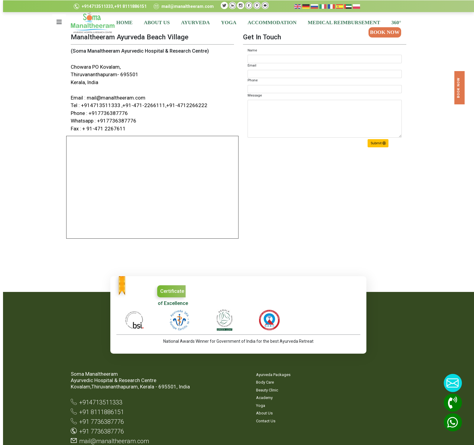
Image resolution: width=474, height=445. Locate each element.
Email (250, 65)
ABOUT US (155, 22)
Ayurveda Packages (201, 346)
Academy (192, 370)
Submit (376, 143)
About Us (192, 385)
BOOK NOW (383, 32)
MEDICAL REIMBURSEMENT (342, 22)
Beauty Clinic (195, 362)
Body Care (193, 354)
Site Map (249, 346)
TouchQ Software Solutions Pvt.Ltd (379, 433)
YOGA (227, 22)
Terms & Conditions (251, 371)
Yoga (188, 377)
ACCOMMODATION (270, 22)
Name (250, 50)
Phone (251, 80)
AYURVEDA (194, 22)
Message (253, 95)
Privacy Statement (250, 357)
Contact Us (193, 393)
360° (395, 22)
